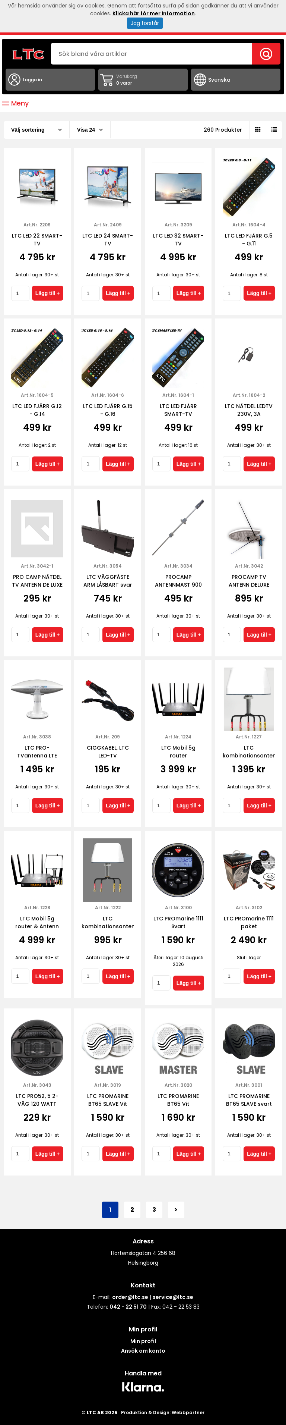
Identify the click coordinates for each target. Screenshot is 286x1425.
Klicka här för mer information (153, 13)
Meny (15, 103)
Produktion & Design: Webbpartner (162, 1412)
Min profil (143, 1341)
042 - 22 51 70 (128, 1307)
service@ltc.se (173, 1297)
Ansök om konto (143, 1351)
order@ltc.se (130, 1297)
